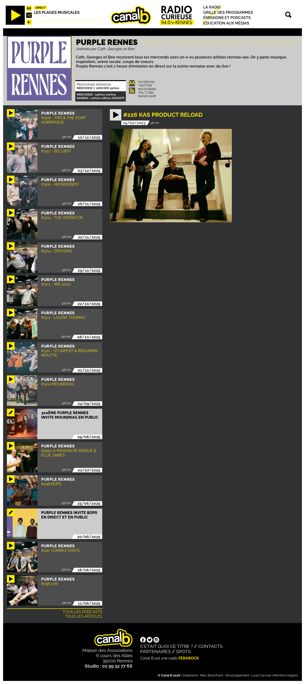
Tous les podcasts (82, 612)
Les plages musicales (57, 12)
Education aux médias (226, 23)
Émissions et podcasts (227, 18)
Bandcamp (147, 96)
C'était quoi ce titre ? (166, 646)
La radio (212, 7)
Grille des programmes (228, 12)
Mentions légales (285, 675)
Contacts (210, 646)
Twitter (145, 85)
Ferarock (188, 658)
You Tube (146, 92)
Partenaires (155, 651)
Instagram (147, 89)
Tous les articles (83, 616)
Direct (41, 7)
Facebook (146, 82)
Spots (183, 651)
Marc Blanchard (211, 675)
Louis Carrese (261, 675)
